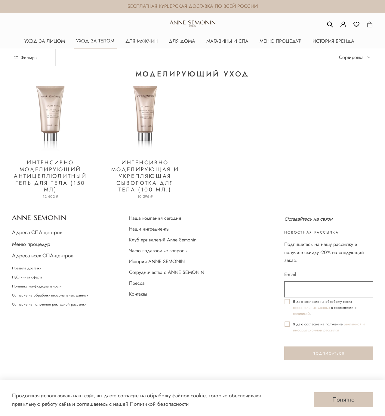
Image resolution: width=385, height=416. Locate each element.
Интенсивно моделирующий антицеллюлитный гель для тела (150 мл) (50, 176)
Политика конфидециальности (37, 286)
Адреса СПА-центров (37, 232)
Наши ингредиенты (149, 228)
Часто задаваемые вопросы (158, 250)
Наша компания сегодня (155, 218)
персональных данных (311, 307)
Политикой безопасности (159, 404)
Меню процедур (31, 244)
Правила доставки (27, 268)
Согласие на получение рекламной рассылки (49, 304)
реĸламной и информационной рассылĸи (329, 327)
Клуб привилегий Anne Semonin (162, 239)
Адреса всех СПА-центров (42, 255)
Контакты (138, 293)
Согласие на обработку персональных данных (50, 295)
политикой (301, 313)
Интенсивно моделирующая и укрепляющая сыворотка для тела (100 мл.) (145, 176)
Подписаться (328, 353)
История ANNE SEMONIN (157, 261)
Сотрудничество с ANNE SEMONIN (166, 272)
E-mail (290, 274)
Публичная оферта (27, 277)
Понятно (343, 399)
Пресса (137, 283)
